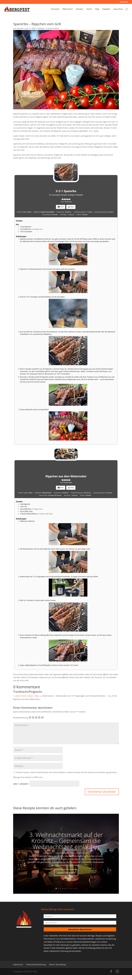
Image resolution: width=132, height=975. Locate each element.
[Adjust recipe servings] (67, 215)
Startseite (55, 9)
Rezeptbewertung (20, 717)
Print (61, 207)
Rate (71, 207)
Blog (97, 9)
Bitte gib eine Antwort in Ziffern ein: (28, 777)
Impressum (124, 2)
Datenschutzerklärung (36, 964)
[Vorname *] (80, 916)
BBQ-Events (68, 9)
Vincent (20, 28)
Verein (89, 9)
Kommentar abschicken (102, 791)
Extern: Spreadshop (57, 964)
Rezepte (79, 9)
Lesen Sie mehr (66, 872)
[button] (62, 199)
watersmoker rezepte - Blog (26, 696)
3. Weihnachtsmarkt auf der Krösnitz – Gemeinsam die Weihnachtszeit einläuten (66, 841)
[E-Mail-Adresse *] (80, 923)
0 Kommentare (52, 28)
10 (75, 888)
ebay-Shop (118, 9)
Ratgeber (106, 9)
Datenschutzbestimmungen (85, 942)
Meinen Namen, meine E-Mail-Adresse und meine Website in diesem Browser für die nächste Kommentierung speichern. (67, 772)
